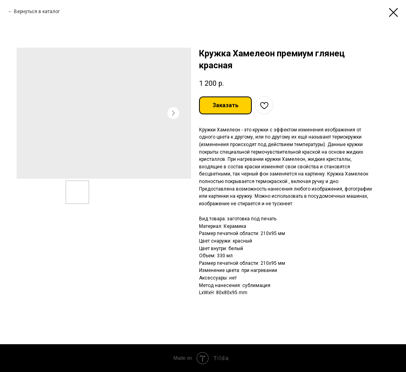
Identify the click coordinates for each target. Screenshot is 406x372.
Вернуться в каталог (37, 11)
